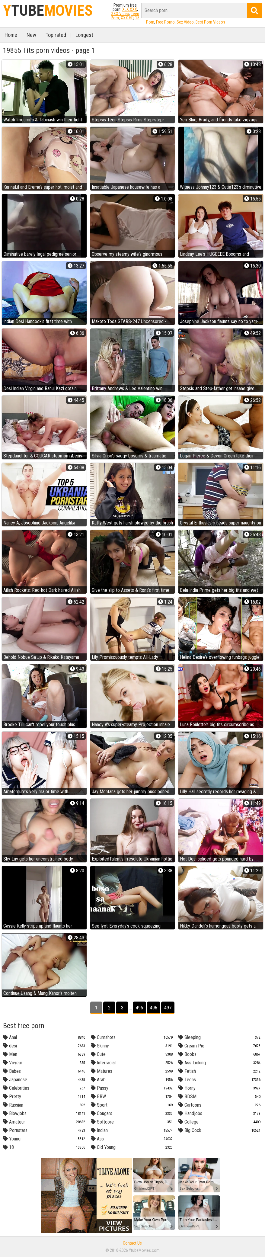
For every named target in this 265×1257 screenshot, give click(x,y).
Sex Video (185, 22)
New (31, 35)
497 (167, 1008)
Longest (84, 35)
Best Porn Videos (210, 22)
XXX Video (120, 13)
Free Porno (165, 22)
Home (11, 35)
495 (139, 1008)
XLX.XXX (129, 9)
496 (153, 1008)
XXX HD (127, 17)
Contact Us (132, 1243)
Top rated (56, 35)
